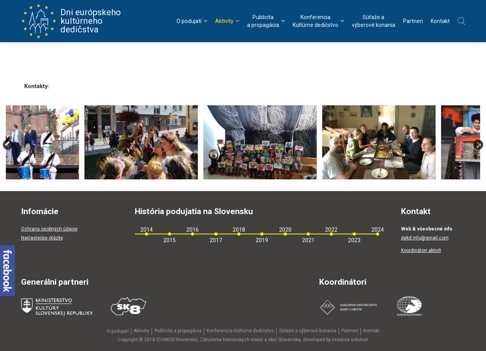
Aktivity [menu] (227, 21)
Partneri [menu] (413, 21)
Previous (8, 145)
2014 (146, 230)
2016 (192, 230)
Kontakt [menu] (440, 21)
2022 (331, 230)
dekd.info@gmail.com (425, 238)
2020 (285, 230)
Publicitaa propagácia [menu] (266, 21)
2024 (377, 230)
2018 (239, 230)
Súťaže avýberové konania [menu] (373, 21)
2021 (308, 240)
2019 (262, 240)
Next (478, 145)
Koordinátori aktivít (421, 250)
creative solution (350, 339)
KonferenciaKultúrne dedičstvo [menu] (318, 21)
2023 (354, 240)
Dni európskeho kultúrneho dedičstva (71, 21)
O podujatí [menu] (192, 21)
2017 (216, 240)
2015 (169, 240)
